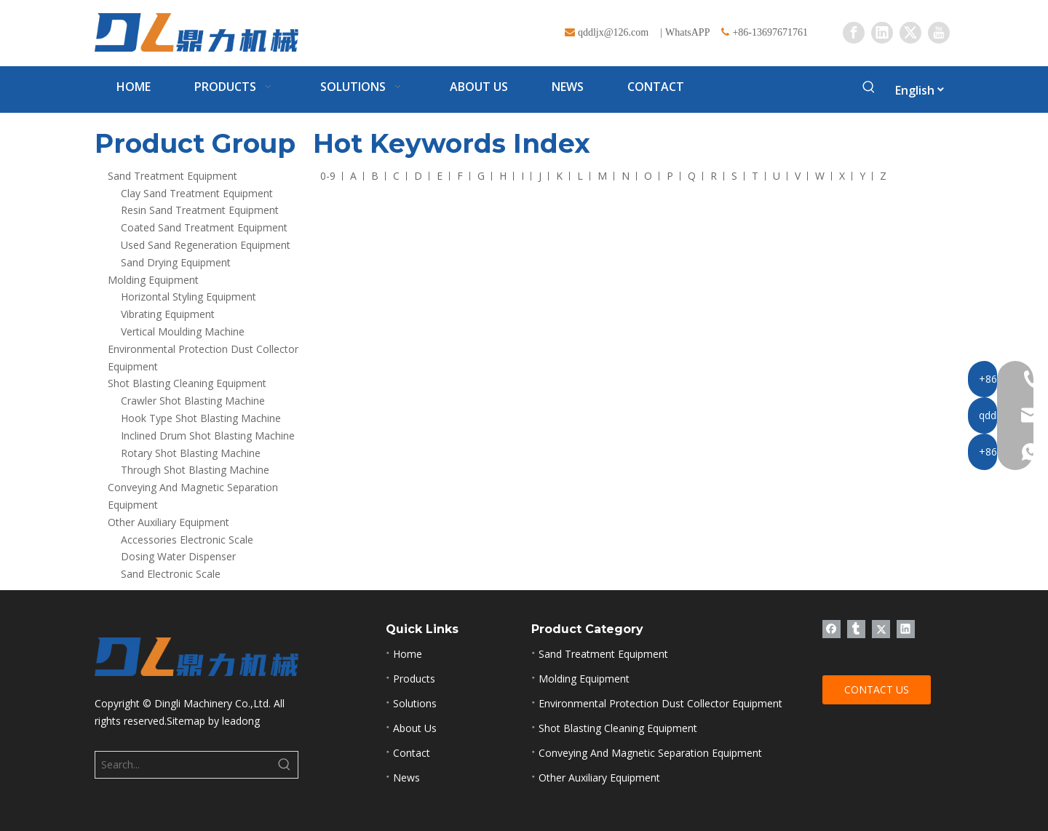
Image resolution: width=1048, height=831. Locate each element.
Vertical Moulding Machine (183, 331)
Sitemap (186, 721)
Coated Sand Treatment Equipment (204, 227)
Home (407, 654)
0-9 (328, 176)
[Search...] (183, 765)
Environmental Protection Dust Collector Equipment (660, 703)
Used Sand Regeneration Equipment (205, 245)
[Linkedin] (882, 33)
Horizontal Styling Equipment (188, 296)
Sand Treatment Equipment (172, 176)
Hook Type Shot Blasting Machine (201, 418)
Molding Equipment (153, 280)
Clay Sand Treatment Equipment (197, 193)
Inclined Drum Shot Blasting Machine (208, 435)
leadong (241, 721)
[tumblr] (856, 628)
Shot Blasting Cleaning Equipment (187, 383)
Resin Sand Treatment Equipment (200, 210)
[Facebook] (854, 33)
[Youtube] (939, 33)
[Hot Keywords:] (869, 89)
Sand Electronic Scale (171, 574)
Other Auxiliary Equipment (168, 522)
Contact (411, 753)
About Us (415, 728)
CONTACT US (876, 689)
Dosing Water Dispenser (178, 556)
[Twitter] (910, 33)
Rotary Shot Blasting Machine (191, 453)
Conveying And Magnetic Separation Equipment (650, 753)
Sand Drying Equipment (176, 262)
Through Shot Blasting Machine (195, 470)
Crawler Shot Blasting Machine (193, 400)
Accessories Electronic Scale (187, 539)
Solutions (415, 703)
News (406, 777)
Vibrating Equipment (168, 314)
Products (414, 678)
